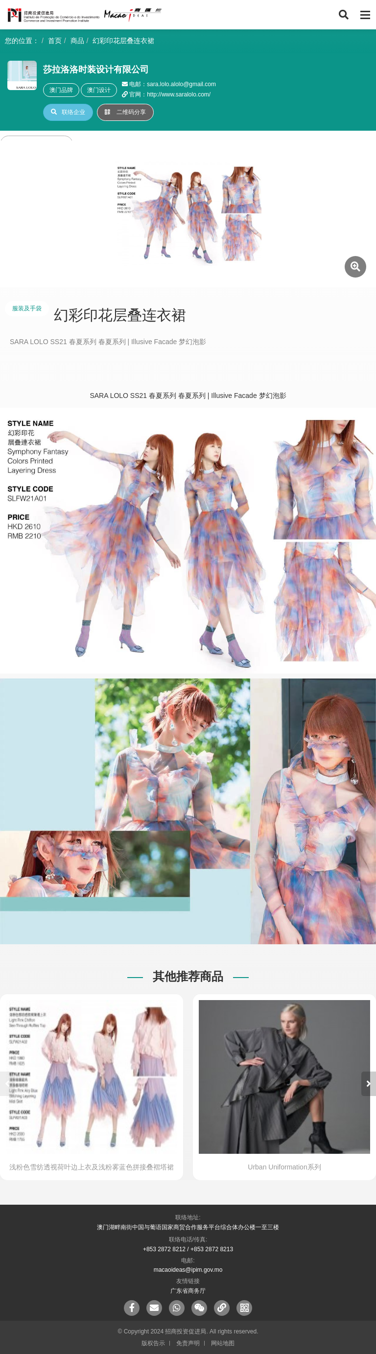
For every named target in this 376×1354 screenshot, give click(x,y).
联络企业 (68, 112)
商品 (77, 41)
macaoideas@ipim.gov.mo (188, 1269)
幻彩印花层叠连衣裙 (123, 41)
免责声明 (188, 1343)
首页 (55, 41)
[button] (368, 1084)
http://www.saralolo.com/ (179, 94)
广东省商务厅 (188, 1290)
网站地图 (223, 1343)
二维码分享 (125, 112)
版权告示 (153, 1343)
